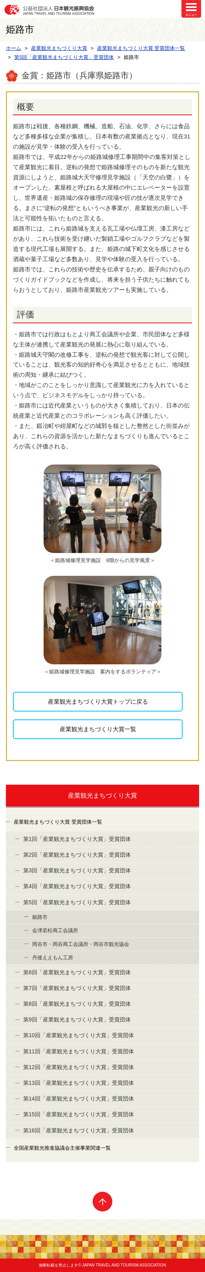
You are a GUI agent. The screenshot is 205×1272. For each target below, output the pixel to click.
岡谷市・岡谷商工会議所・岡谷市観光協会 (80, 944)
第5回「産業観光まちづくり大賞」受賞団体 (77, 902)
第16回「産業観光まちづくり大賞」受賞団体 (78, 1130)
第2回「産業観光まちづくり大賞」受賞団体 (77, 855)
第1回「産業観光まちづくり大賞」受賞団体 (77, 839)
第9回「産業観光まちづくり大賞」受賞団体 (77, 1019)
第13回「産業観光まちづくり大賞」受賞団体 (78, 1083)
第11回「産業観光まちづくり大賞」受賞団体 (78, 1051)
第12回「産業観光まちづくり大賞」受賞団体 (78, 1067)
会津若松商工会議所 (55, 930)
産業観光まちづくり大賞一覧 (98, 729)
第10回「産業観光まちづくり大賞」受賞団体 (78, 1035)
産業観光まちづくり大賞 (102, 795)
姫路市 (40, 917)
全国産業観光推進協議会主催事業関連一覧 (62, 1148)
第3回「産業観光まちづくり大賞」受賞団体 (77, 870)
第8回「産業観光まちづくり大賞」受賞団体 (77, 1004)
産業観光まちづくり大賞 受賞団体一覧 (58, 822)
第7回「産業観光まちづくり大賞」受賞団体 (77, 988)
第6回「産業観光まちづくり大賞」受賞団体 (77, 972)
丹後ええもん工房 (52, 957)
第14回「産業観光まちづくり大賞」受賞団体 (78, 1098)
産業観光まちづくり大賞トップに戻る (98, 701)
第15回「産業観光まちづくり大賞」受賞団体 (78, 1114)
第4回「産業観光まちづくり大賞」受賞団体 (77, 886)
